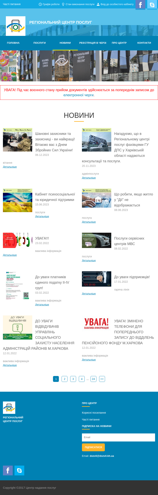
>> (101, 379)
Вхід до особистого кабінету (117, 4)
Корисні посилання (94, 412)
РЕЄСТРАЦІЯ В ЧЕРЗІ (92, 42)
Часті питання (12, 4)
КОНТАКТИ (144, 42)
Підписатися (93, 447)
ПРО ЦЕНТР (119, 42)
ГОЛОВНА (13, 42)
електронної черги (79, 95)
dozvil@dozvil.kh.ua (102, 455)
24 (93, 379)
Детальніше (10, 166)
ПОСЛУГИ (39, 42)
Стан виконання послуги (80, 4)
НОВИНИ (65, 42)
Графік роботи (51, 4)
